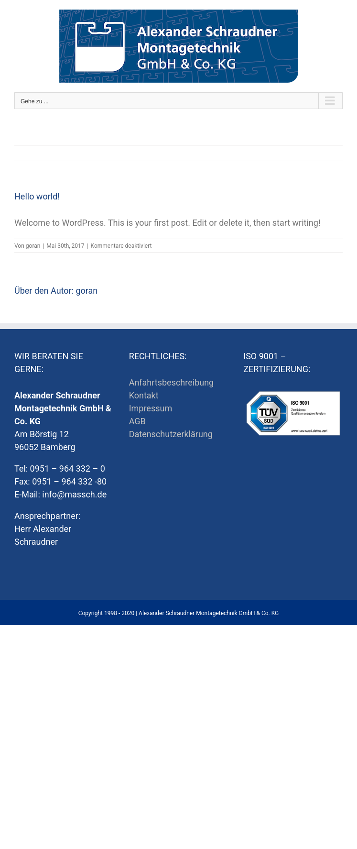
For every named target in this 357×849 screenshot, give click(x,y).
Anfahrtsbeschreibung (171, 382)
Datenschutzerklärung (171, 434)
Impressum (151, 408)
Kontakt (144, 395)
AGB (137, 421)
